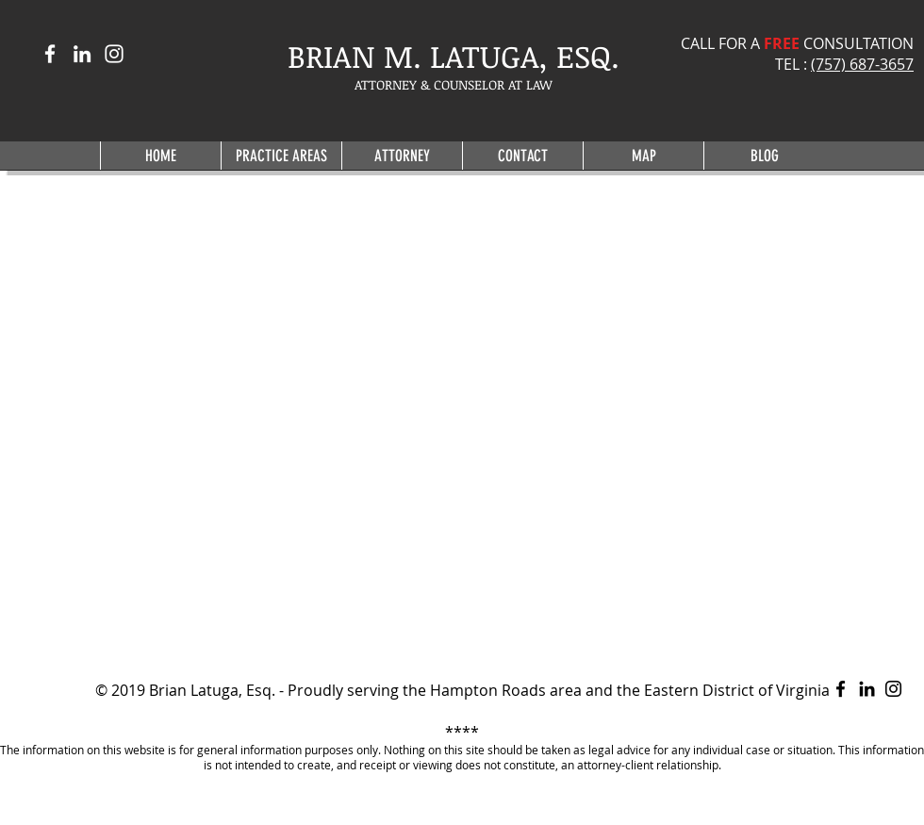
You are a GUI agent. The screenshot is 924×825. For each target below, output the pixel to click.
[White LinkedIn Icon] (82, 53)
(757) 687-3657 (862, 64)
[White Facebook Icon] (50, 53)
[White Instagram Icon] (114, 53)
